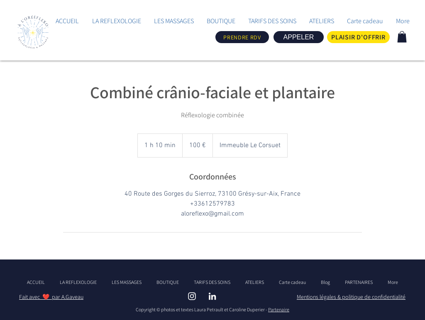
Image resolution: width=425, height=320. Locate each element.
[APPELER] (299, 37)
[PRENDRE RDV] (242, 37)
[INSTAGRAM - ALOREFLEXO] (192, 296)
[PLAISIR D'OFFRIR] (358, 37)
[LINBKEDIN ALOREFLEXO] (212, 296)
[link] (402, 36)
